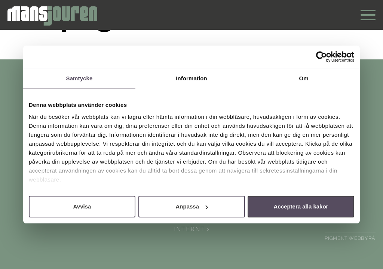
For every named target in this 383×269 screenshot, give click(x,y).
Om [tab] (303, 78)
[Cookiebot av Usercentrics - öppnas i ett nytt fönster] (321, 56)
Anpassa (191, 206)
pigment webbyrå (350, 238)
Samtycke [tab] (79, 78)
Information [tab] (191, 78)
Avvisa (82, 206)
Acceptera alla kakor (301, 206)
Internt (191, 229)
